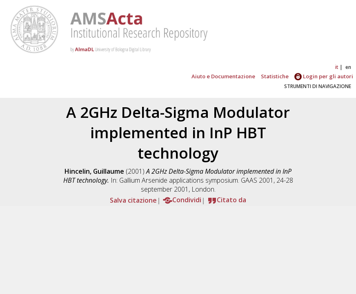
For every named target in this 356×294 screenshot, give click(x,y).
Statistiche (275, 76)
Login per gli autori (323, 76)
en (348, 67)
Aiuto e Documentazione (223, 76)
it (336, 67)
